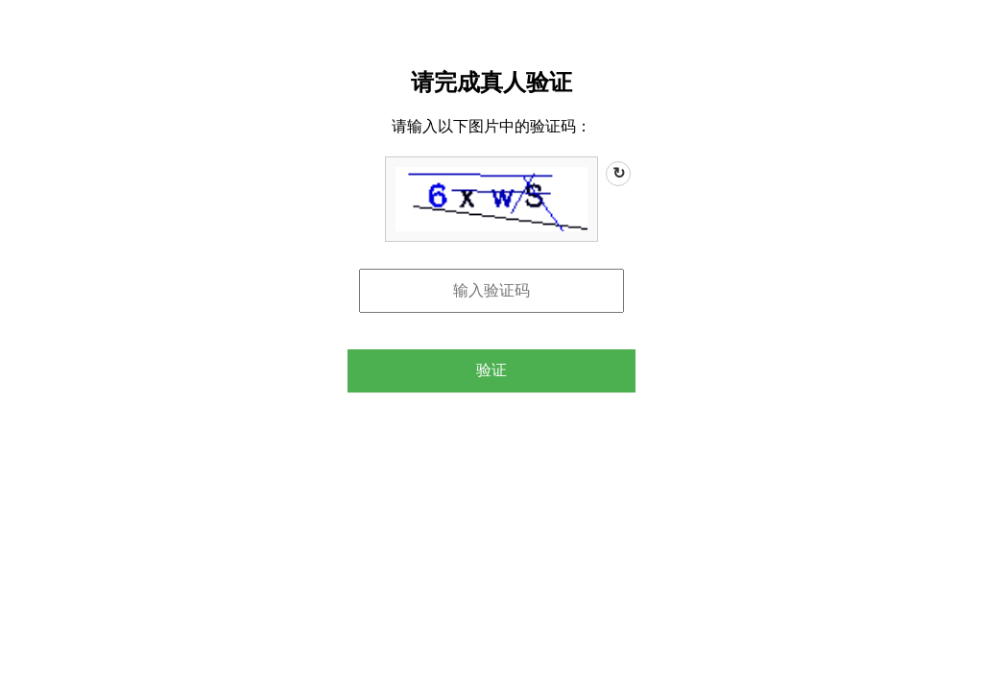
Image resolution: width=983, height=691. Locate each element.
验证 (491, 370)
